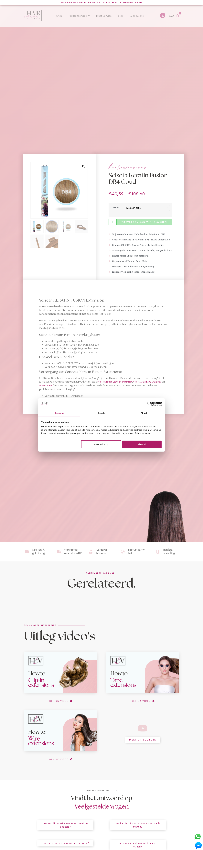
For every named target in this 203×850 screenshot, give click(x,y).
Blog (120, 15)
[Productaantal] (113, 222)
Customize (101, 444)
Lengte (116, 207)
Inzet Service (104, 15)
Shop (59, 15)
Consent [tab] (59, 413)
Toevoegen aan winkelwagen (144, 222)
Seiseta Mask (45, 385)
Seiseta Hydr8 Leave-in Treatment (115, 381)
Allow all (142, 444)
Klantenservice (79, 16)
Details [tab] (101, 413)
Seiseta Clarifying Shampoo (147, 381)
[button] (83, 166)
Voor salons (137, 15)
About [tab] (144, 413)
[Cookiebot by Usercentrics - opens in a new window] (149, 404)
